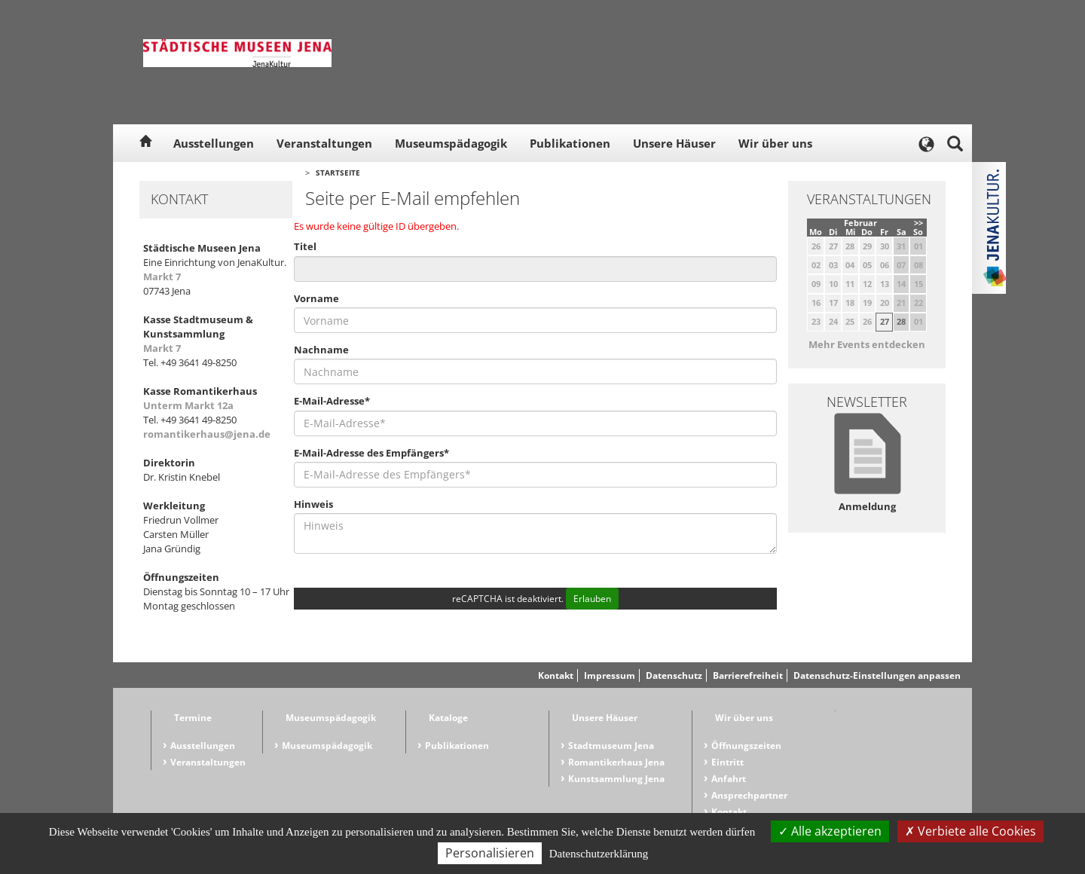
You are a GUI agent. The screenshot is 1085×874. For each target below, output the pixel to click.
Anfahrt (728, 778)
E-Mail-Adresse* (332, 401)
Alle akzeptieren (830, 831)
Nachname (321, 349)
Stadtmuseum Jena (611, 745)
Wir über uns (775, 143)
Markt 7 (162, 276)
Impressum (609, 675)
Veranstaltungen (324, 143)
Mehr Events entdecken (866, 344)
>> (918, 222)
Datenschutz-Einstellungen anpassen (877, 675)
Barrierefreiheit (748, 675)
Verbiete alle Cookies (970, 831)
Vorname (316, 298)
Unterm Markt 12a (188, 405)
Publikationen (570, 143)
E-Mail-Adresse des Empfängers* (371, 453)
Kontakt (555, 675)
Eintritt (727, 762)
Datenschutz (674, 675)
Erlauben (592, 598)
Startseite (338, 172)
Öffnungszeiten (746, 745)
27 (884, 321)
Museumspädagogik (451, 143)
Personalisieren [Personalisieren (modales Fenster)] (489, 853)
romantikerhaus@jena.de (206, 434)
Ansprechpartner (749, 795)
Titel (305, 246)
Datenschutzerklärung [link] (599, 854)
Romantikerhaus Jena (616, 762)
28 (901, 321)
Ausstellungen (213, 143)
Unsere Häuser (674, 143)
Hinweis (313, 504)
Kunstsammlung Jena (616, 778)
